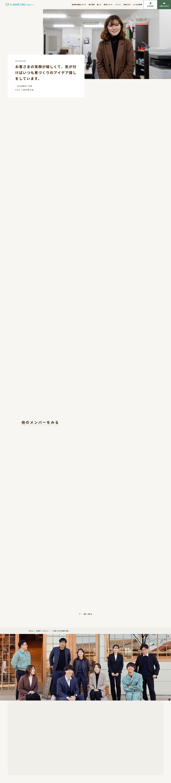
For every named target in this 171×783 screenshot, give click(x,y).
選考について (108, 4)
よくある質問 (137, 4)
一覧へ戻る (87, 614)
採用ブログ (127, 4)
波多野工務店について (79, 4)
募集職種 (150, 6)
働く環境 (92, 4)
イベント (118, 4)
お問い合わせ (164, 6)
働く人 (99, 4)
